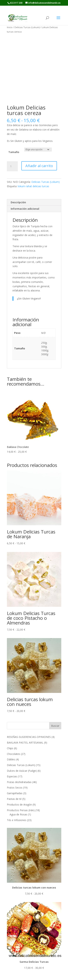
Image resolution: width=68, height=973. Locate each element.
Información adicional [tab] (25, 208)
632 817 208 (16, 2)
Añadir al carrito (39, 165)
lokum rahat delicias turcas (33, 186)
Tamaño (13, 152)
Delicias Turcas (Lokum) (27, 27)
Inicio (10, 27)
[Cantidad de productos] (12, 166)
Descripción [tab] (18, 202)
